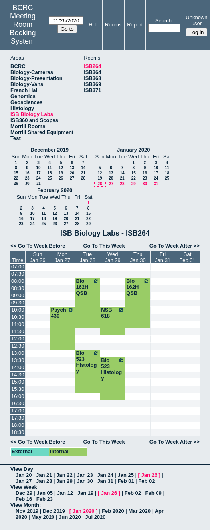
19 (61, 173)
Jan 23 (85, 475)
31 (38, 183)
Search (163, 21)
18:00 (17, 425)
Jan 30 (85, 481)
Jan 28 (44, 481)
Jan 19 (85, 493)
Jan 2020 (84, 511)
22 (16, 178)
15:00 (17, 382)
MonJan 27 (62, 257)
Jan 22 (64, 475)
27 (72, 178)
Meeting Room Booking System (23, 28)
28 (83, 178)
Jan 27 (24, 481)
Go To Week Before (41, 246)
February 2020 (54, 190)
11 (50, 168)
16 (27, 173)
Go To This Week (104, 246)
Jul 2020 (95, 517)
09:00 (17, 295)
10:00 (17, 310)
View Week (23, 487)
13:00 (17, 353)
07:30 (17, 274)
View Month (24, 505)
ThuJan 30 (138, 257)
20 (72, 173)
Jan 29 (64, 481)
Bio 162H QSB (87, 287)
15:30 (17, 389)
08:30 (17, 288)
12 (61, 168)
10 (38, 168)
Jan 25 (125, 475)
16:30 (17, 403)
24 (38, 178)
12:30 (17, 346)
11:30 (17, 331)
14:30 (17, 375)
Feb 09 (153, 493)
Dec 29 (24, 493)
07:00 (17, 267)
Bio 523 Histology (87, 362)
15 (16, 173)
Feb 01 (125, 481)
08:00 (17, 281)
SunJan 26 (37, 257)
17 (38, 173)
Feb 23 (44, 499)
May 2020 (43, 517)
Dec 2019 (54, 511)
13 (72, 168)
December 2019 (50, 150)
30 (27, 183)
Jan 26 (149, 475)
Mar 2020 (139, 511)
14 (83, 168)
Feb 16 (24, 499)
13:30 (17, 360)
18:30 (17, 432)
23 (27, 178)
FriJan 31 (162, 257)
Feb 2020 (113, 511)
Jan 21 (44, 475)
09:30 (17, 303)
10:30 (17, 317)
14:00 (17, 367)
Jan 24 (105, 475)
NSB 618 (112, 313)
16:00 (17, 396)
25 (50, 178)
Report (135, 25)
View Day (21, 469)
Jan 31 (105, 481)
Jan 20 (24, 475)
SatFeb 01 (187, 257)
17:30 (17, 418)
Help (94, 25)
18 (50, 173)
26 (61, 178)
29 (16, 183)
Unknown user (196, 20)
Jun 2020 (70, 517)
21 (83, 173)
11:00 (17, 324)
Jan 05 (45, 493)
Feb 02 (146, 481)
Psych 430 (62, 313)
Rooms (113, 25)
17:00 (17, 411)
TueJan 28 (87, 257)
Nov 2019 (27, 511)
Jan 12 (65, 493)
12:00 (17, 339)
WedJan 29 (113, 257)
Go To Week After (170, 246)
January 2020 (133, 150)
